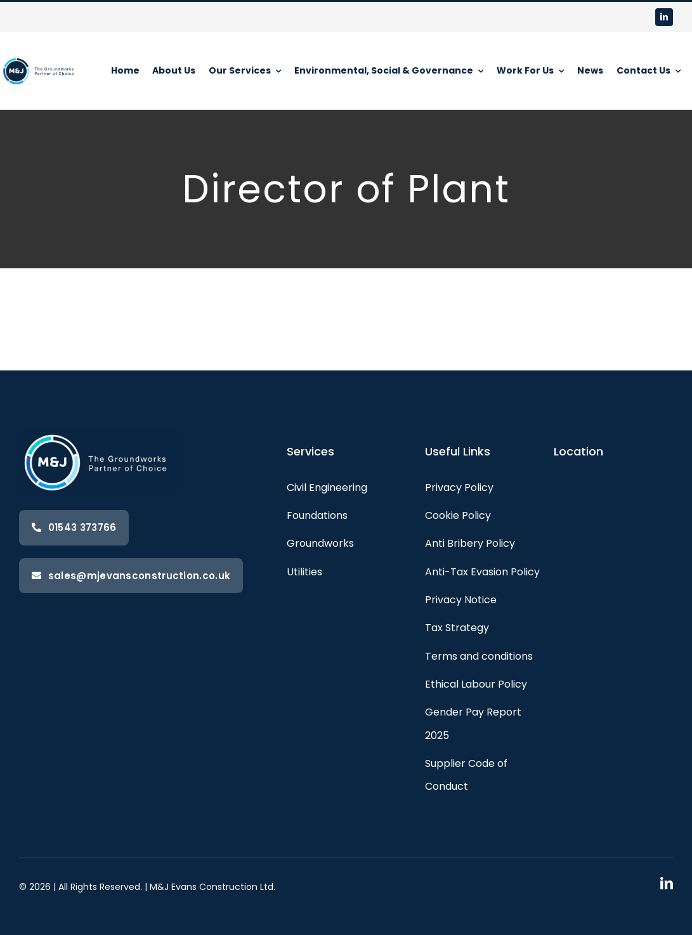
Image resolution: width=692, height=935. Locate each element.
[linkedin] (664, 17)
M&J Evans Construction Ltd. (212, 886)
